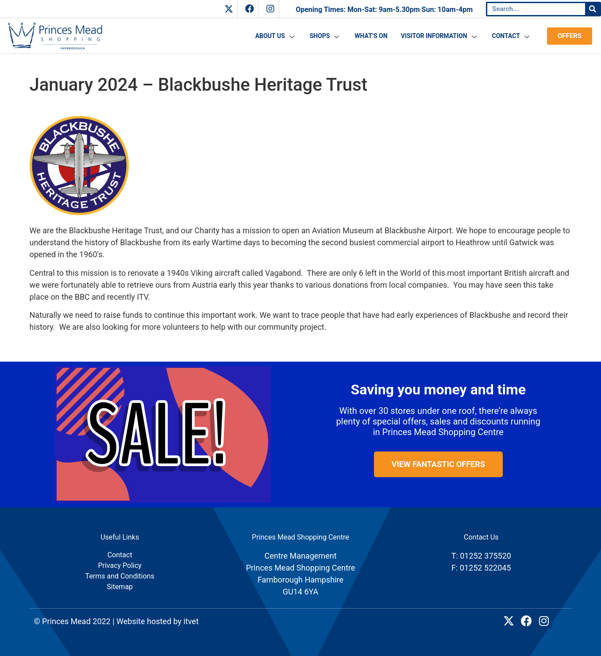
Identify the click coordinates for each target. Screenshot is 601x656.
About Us (276, 35)
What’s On (370, 35)
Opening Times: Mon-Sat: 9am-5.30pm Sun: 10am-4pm (384, 9)
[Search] (592, 9)
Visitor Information (440, 35)
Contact (512, 35)
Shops (326, 35)
